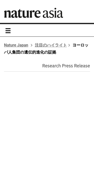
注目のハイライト (51, 45)
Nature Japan (16, 45)
